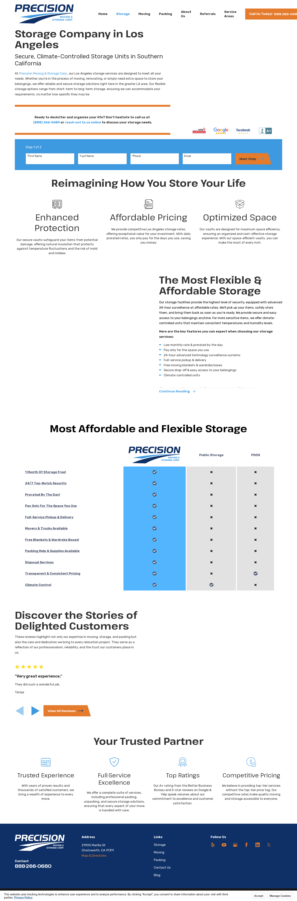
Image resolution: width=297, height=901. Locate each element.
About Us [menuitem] (186, 14)
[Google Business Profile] (235, 848)
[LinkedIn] (257, 848)
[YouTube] (224, 848)
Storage (160, 848)
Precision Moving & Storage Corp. (43, 73)
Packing (159, 863)
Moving (159, 856)
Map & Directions (94, 859)
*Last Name (87, 159)
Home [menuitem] (102, 14)
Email (187, 159)
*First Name (34, 159)
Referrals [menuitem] (208, 14)
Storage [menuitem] (123, 14)
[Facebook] (246, 848)
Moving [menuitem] (144, 14)
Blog (157, 878)
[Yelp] (213, 848)
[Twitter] (269, 848)
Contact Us (162, 871)
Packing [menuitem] (165, 14)
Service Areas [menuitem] (230, 14)
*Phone (136, 159)
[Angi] (280, 848)
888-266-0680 (33, 869)
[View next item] (35, 714)
